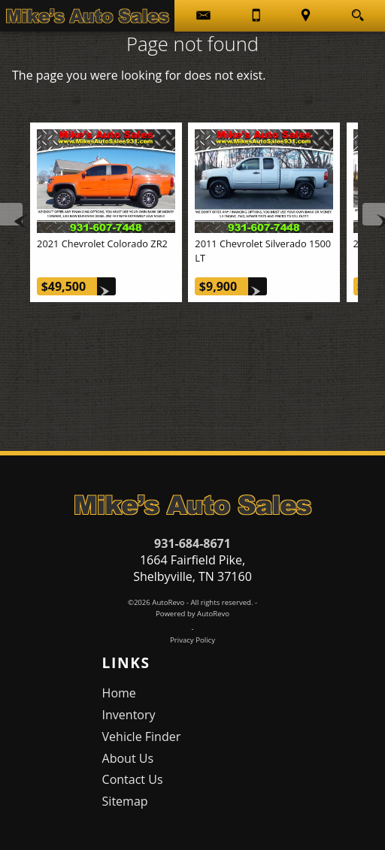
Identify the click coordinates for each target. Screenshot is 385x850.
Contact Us (132, 779)
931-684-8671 (192, 543)
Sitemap (125, 801)
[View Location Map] (305, 16)
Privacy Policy (192, 640)
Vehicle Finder (141, 736)
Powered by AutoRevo (192, 614)
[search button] (357, 11)
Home (119, 693)
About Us (128, 758)
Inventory (129, 714)
